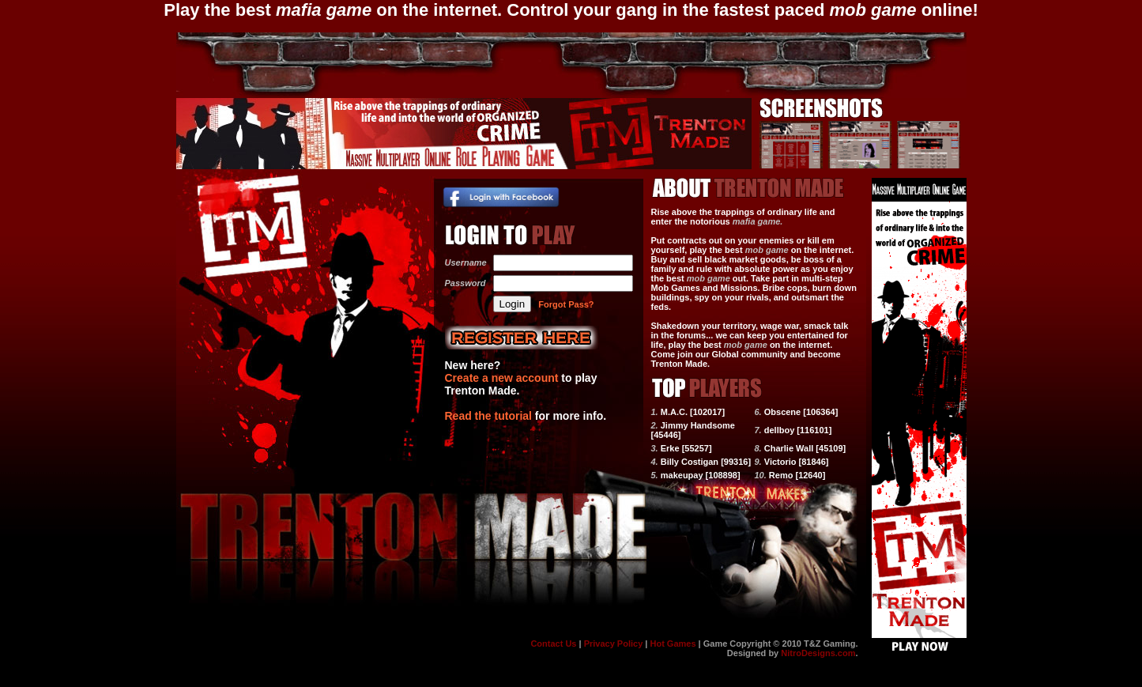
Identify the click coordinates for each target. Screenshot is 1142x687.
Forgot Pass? (566, 304)
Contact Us (553, 643)
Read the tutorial (488, 416)
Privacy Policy (613, 643)
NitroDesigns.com (818, 653)
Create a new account (502, 378)
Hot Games (672, 643)
